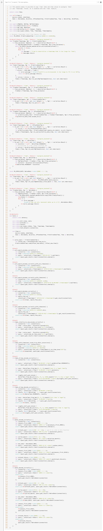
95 (7, 168)
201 (7, 349)
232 (7, 402)
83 (7, 147)
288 (7, 498)
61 (7, 109)
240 (7, 416)
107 (7, 188)
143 (7, 250)
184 (7, 320)
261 (7, 452)
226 (7, 392)
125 (7, 219)
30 (7, 56)
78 (7, 138)
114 (7, 200)
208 (7, 361)
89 (7, 157)
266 (7, 461)
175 (7, 305)
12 (7, 25)
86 (7, 152)
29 (7, 55)
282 (7, 488)
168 (7, 293)
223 (7, 387)
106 (7, 186)
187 (7, 325)
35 (7, 65)
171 (7, 298)
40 (7, 73)
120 (7, 210)
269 (7, 466)
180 (7, 313)
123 (7, 216)
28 (7, 53)
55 (7, 99)
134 (7, 234)
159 (7, 277)
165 (7, 288)
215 (7, 373)
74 (7, 132)
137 (7, 240)
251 (7, 435)
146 (7, 255)
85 (7, 150)
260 (7, 450)
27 (7, 51)
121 (7, 212)
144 (7, 252)
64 (7, 114)
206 (7, 358)
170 (7, 296)
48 (7, 87)
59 (7, 106)
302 (7, 522)
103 (7, 181)
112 (7, 197)
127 (7, 222)
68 (7, 121)
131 (7, 229)
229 (7, 397)
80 (7, 142)
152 (7, 265)
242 (7, 419)
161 (7, 281)
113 (7, 198)
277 (7, 479)
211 (7, 366)
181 (7, 315)
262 (7, 454)
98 (7, 173)
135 (7, 236)
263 (7, 455)
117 (7, 205)
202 (7, 351)
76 (7, 135)
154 (7, 269)
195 (7, 339)
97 (7, 171)
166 (7, 289)
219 (7, 380)
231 (7, 401)
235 (7, 407)
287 (7, 497)
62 (7, 111)
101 (7, 178)
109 (7, 192)
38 (7, 70)
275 (7, 476)
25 (7, 48)
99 (7, 174)
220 (7, 382)
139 (7, 243)
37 (7, 68)
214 (7, 371)
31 (7, 58)
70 (7, 125)
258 (7, 447)
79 (7, 140)
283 (7, 490)
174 (7, 303)
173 (7, 301)
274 (7, 474)
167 (7, 291)
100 (7, 176)
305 (7, 527)
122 (7, 214)
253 (7, 438)
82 (7, 145)
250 (7, 433)
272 (7, 471)
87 (7, 154)
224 (7, 389)
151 (7, 264)
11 (7, 24)
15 (7, 31)
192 (7, 334)
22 (7, 43)
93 (7, 164)
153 (7, 267)
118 (7, 207)
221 (7, 383)
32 (7, 60)
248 (7, 430)
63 (7, 113)
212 (7, 368)
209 (7, 363)
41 (7, 75)
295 (7, 510)
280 (7, 485)
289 (7, 500)
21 (7, 41)
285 (7, 493)
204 (7, 354)
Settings (101, 2)
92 (7, 162)
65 (7, 116)
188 (7, 327)
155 (7, 270)
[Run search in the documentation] (51, 2)
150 (7, 262)
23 (7, 44)
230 (7, 399)
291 (7, 503)
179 (7, 312)
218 (7, 378)
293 (7, 507)
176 (7, 306)
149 (7, 260)
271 (7, 469)
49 (7, 89)
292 (7, 505)
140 (7, 245)
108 (7, 190)
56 (7, 101)
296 (7, 512)
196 (7, 341)
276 (7, 478)
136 (7, 238)
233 (7, 404)
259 (7, 449)
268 (7, 464)
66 (7, 118)
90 (7, 159)
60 (7, 108)
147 (7, 257)
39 (7, 72)
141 (7, 246)
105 (7, 185)
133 (7, 233)
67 (7, 120)
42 (7, 77)
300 (7, 519)
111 (7, 195)
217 (7, 377)
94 (7, 166)
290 (7, 502)
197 (7, 342)
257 (7, 445)
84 (7, 149)
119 (7, 209)
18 (7, 36)
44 (7, 80)
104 (7, 183)
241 (7, 418)
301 (7, 521)
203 (7, 353)
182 (7, 317)
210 (7, 365)
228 (7, 395)
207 (7, 359)
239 (7, 414)
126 (7, 221)
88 (7, 156)
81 (7, 144)
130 (7, 228)
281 (7, 486)
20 (7, 39)
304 (7, 526)
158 (7, 276)
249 (7, 431)
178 (7, 310)
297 (7, 514)
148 (7, 258)
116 (7, 204)
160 (7, 279)
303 (7, 524)
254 (7, 440)
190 (7, 330)
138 (7, 241)
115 (7, 202)
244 (7, 423)
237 (7, 411)
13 (7, 27)
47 (7, 85)
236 (7, 409)
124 (7, 217)
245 (7, 425)
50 (7, 91)
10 (7, 22)
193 (7, 335)
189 (7, 329)
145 (7, 253)
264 (7, 457)
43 (7, 79)
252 (7, 437)
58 (7, 104)
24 (7, 46)
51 (7, 92)
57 (7, 103)
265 (7, 459)
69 (7, 123)
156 (7, 272)
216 (7, 375)
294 (7, 509)
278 (7, 481)
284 (7, 491)
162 (7, 282)
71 (7, 126)
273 (7, 473)
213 (7, 370)
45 (7, 82)
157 (7, 274)
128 (7, 224)
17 (7, 34)
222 (7, 385)
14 (7, 29)
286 (7, 495)
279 (7, 483)
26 (7, 49)
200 (7, 347)
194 (7, 337)
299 (7, 517)
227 (7, 394)
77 (7, 137)
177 (7, 308)
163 (7, 284)
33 (7, 61)
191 (7, 332)
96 (7, 169)
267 (7, 462)
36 (7, 67)
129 (7, 226)
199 (7, 346)
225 (7, 390)
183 (7, 318)
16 (7, 32)
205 (7, 356)
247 (7, 428)
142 (7, 248)
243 (7, 421)
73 (7, 130)
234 (7, 406)
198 (7, 344)
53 (7, 96)
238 (7, 413)
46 (7, 84)
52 (7, 94)
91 (7, 161)
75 (7, 133)
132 (7, 231)
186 (7, 323)
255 (7, 442)
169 (7, 294)
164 (7, 286)
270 (7, 467)
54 (7, 97)
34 (7, 63)
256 (7, 443)
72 (7, 128)
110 (7, 193)
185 (7, 322)
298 (7, 515)
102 (7, 180)
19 (7, 37)
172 (7, 300)
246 (7, 426)
